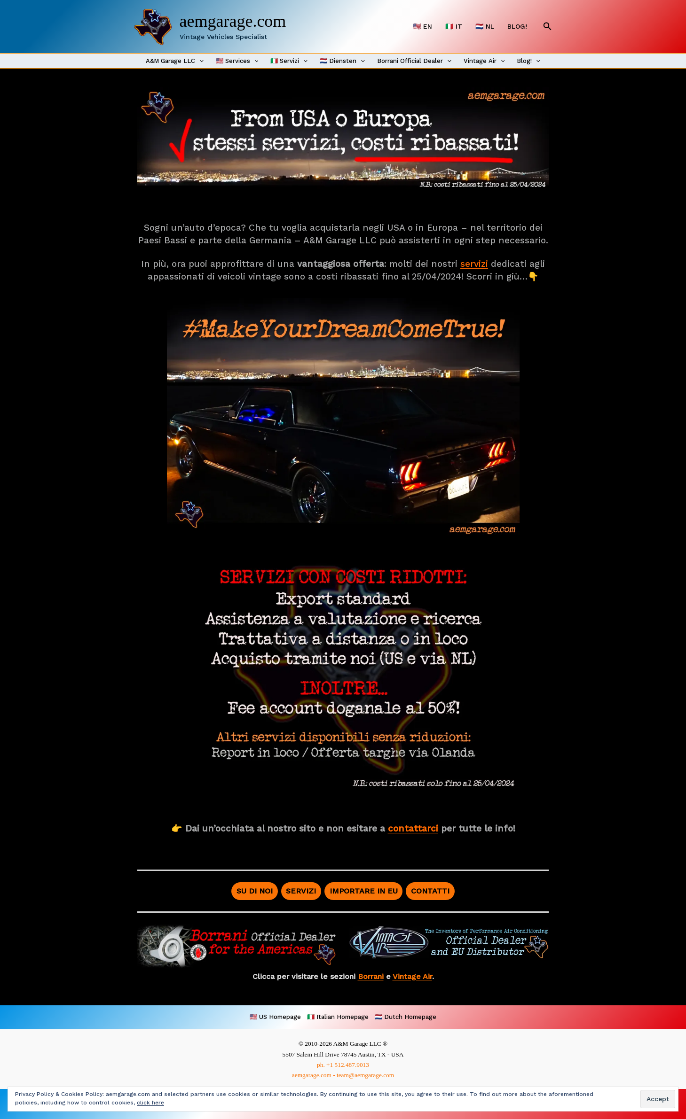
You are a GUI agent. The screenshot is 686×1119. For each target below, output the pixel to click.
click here (150, 1102)
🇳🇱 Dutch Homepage (405, 1016)
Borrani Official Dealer (414, 61)
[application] (199, 61)
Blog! (528, 61)
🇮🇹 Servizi (289, 61)
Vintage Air (484, 61)
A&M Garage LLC (175, 61)
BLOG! (517, 26)
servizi (474, 263)
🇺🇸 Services (237, 61)
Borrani (371, 976)
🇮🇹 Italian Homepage (338, 1016)
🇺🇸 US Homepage (275, 1016)
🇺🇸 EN (422, 26)
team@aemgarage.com (365, 1075)
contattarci (413, 828)
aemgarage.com (233, 21)
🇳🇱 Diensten (342, 61)
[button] (547, 26)
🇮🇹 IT (453, 26)
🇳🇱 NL (484, 26)
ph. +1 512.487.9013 (343, 1064)
